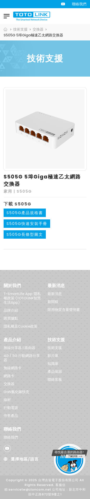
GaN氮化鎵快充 (16, 391)
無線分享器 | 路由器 (19, 347)
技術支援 (20, 29)
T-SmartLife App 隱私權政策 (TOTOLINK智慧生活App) (22, 298)
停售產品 (11, 415)
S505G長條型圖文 (24, 234)
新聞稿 (53, 301)
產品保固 (55, 371)
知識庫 (53, 363)
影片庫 (53, 355)
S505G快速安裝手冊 (26, 223)
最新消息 (55, 293)
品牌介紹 (11, 310)
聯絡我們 (79, 4)
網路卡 (9, 375)
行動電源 (11, 407)
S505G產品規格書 (24, 213)
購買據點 (11, 318)
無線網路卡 (13, 367)
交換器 (38, 29)
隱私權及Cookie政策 (21, 325)
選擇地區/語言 (21, 459)
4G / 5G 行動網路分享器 (22, 357)
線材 (7, 399)
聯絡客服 (55, 379)
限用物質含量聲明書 (64, 309)
